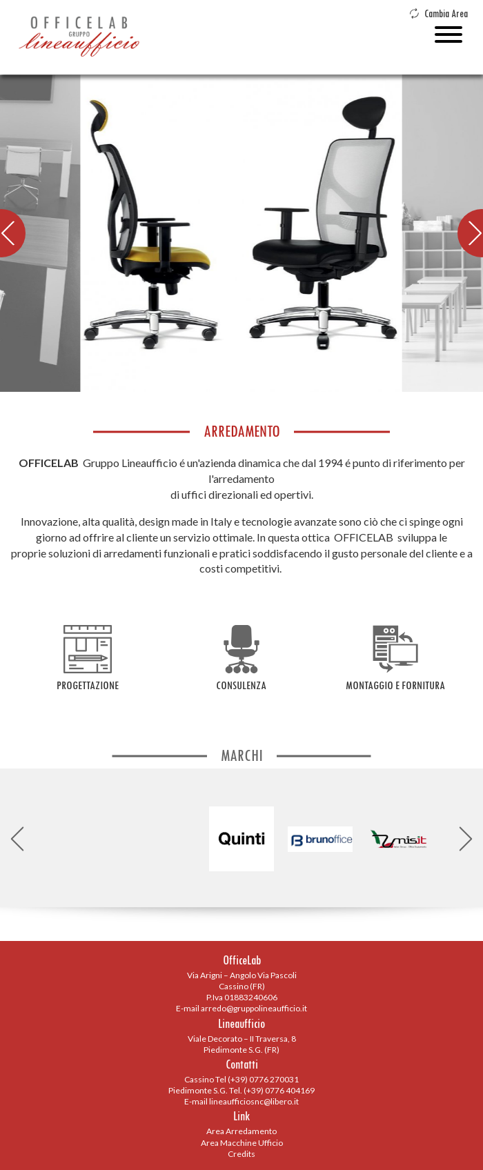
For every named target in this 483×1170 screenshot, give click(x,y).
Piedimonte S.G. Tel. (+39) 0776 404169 (241, 1090)
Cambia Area (438, 14)
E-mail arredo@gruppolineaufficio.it (241, 1008)
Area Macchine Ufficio (242, 1143)
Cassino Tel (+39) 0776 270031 (241, 1079)
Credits (241, 1154)
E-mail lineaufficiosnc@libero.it (241, 1101)
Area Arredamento (241, 1131)
